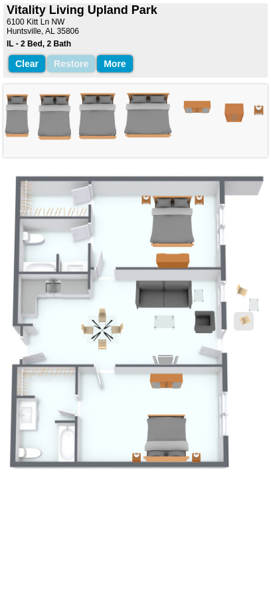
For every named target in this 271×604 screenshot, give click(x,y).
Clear (27, 63)
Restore (71, 63)
